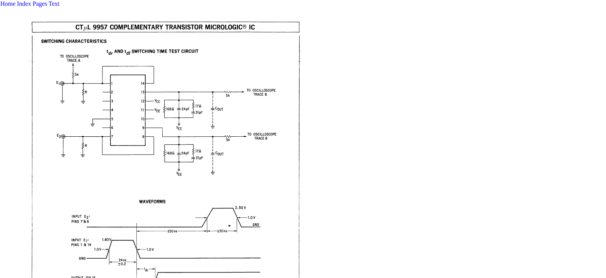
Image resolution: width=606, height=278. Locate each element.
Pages (40, 3)
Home (7, 3)
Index (24, 3)
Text (54, 3)
